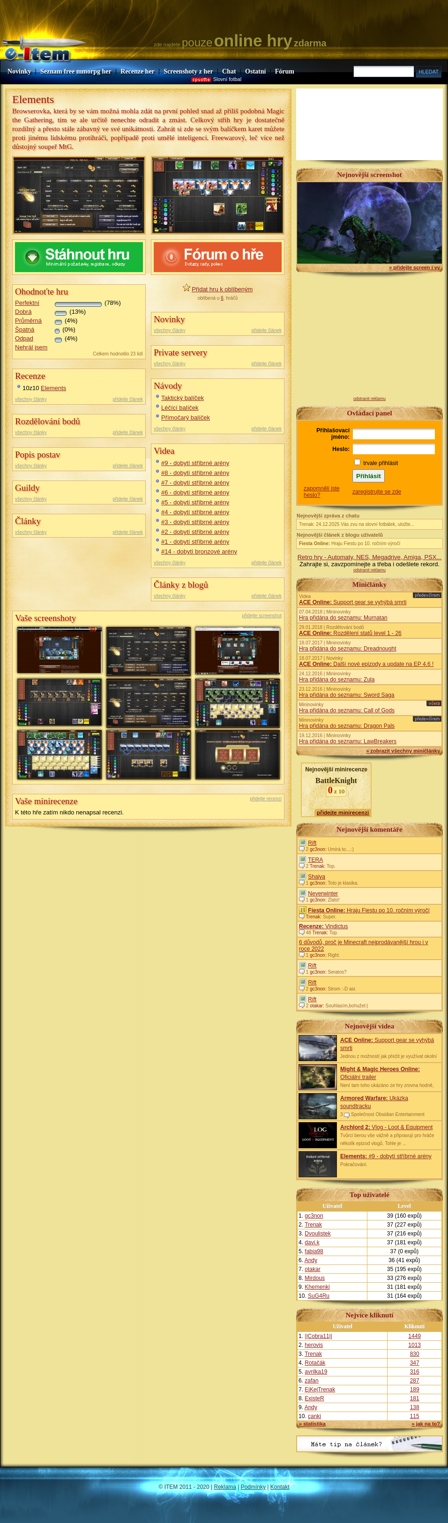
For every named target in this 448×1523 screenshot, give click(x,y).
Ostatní (255, 71)
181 (414, 1398)
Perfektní (27, 302)
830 (414, 1354)
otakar (312, 1269)
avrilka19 (316, 1371)
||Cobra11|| (318, 1336)
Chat (229, 71)
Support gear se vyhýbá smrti (352, 602)
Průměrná (28, 320)
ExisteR (314, 1398)
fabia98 (314, 1251)
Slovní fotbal (227, 79)
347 (414, 1363)
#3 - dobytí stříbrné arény (195, 521)
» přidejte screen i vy (414, 267)
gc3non (314, 1215)
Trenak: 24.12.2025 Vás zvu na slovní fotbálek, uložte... (356, 524)
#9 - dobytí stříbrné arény (195, 462)
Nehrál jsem (31, 347)
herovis (314, 1345)
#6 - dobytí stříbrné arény (195, 492)
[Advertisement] (369, 337)
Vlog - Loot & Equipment (386, 1127)
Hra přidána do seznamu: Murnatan (343, 617)
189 (414, 1389)
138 (414, 1407)
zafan (311, 1380)
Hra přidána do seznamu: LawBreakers (347, 741)
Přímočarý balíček (185, 417)
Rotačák (315, 1363)
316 (414, 1371)
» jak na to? (425, 1424)
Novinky (19, 71)
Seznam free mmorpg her (76, 71)
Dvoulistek (317, 1233)
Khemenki (317, 1287)
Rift (312, 843)
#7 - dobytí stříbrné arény (195, 482)
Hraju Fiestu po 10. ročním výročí (349, 543)
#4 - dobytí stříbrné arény (195, 512)
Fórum (284, 71)
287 (414, 1380)
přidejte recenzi (266, 798)
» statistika (312, 1424)
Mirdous (315, 1278)
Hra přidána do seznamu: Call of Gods (347, 710)
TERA (315, 860)
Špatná (24, 329)
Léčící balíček (180, 407)
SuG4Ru (318, 1296)
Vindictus (323, 926)
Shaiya (316, 876)
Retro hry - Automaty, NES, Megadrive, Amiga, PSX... (370, 557)
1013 (414, 1345)
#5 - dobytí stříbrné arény (195, 502)
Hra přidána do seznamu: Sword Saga (346, 695)
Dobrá (23, 311)
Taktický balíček (182, 397)
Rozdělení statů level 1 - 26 (350, 633)
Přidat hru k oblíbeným (222, 289)
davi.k (312, 1242)
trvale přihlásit (380, 463)
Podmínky (253, 1487)
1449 (414, 1336)
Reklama (225, 1487)
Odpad (24, 338)
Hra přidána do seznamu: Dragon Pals (347, 726)
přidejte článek (128, 399)
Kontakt (280, 1487)
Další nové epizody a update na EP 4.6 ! (366, 664)
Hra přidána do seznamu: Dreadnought (347, 648)
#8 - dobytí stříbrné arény (195, 472)
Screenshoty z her (188, 71)
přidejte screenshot (262, 615)
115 (414, 1416)
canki (314, 1416)
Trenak (313, 1224)
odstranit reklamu (369, 398)
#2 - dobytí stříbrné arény (195, 531)
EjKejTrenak (320, 1389)
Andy (311, 1260)
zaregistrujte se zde (376, 491)
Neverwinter (323, 893)
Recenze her (137, 71)
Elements (53, 388)
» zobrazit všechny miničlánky (403, 751)
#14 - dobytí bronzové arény (199, 551)
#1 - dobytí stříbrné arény (195, 541)
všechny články (31, 399)
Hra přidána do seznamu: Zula (336, 679)
